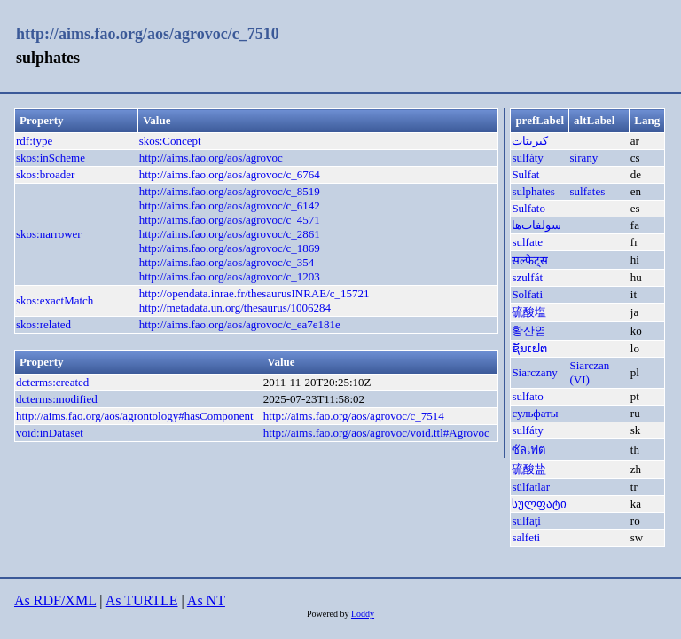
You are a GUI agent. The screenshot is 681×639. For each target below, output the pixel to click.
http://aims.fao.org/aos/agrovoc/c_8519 (229, 191)
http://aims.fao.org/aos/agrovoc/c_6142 (229, 205)
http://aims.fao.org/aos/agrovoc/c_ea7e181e (239, 324)
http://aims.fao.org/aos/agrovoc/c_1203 (229, 276)
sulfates (588, 191)
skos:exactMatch (54, 300)
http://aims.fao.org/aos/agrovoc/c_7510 (147, 34)
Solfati (527, 294)
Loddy (362, 614)
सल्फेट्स (530, 260)
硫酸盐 (529, 469)
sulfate (527, 241)
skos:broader (45, 174)
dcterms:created (52, 382)
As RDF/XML (55, 600)
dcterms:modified (57, 399)
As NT (206, 600)
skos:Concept (170, 140)
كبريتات (530, 140)
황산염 (529, 330)
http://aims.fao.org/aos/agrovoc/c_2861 (229, 234)
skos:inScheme (50, 157)
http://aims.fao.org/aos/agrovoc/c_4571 (229, 219)
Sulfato (528, 208)
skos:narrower (49, 234)
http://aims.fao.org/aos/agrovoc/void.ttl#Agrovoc (376, 432)
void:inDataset (49, 432)
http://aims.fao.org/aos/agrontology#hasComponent (135, 415)
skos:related (43, 324)
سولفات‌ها (536, 225)
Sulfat (525, 174)
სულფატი (539, 503)
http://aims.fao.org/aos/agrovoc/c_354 (227, 262)
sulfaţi (526, 520)
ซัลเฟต (528, 449)
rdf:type (34, 140)
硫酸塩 (529, 312)
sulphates (533, 191)
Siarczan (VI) (590, 372)
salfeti (526, 537)
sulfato (527, 396)
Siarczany (534, 372)
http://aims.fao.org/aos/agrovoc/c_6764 (229, 174)
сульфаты (535, 413)
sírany (584, 157)
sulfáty (527, 157)
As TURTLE (142, 600)
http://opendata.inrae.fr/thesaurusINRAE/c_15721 (254, 293)
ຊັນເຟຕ (529, 348)
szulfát (527, 277)
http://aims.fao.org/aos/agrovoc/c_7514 (353, 415)
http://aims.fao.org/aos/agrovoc (211, 157)
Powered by (329, 614)
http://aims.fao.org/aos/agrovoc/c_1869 (229, 248)
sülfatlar (531, 486)
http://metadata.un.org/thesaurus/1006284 (235, 307)
